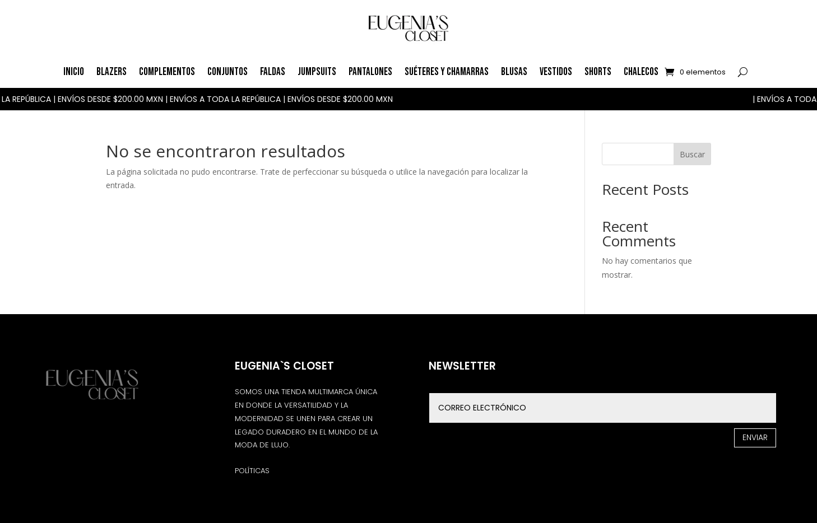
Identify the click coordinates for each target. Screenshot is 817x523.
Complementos (167, 72)
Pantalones (370, 72)
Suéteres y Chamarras (447, 72)
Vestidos (556, 72)
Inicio (73, 72)
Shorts (597, 72)
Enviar (755, 437)
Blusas (514, 72)
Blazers (111, 72)
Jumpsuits (317, 72)
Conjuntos (227, 72)
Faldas (272, 72)
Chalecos (641, 72)
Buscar (692, 154)
